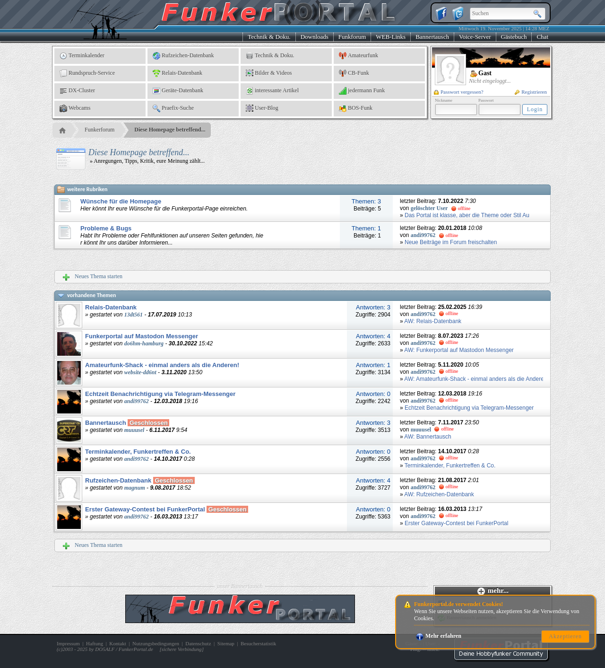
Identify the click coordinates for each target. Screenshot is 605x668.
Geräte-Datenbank (178, 91)
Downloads (314, 36)
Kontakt (117, 643)
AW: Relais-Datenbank (432, 321)
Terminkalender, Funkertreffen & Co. (138, 451)
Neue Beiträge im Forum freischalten (451, 242)
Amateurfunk (358, 56)
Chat (542, 36)
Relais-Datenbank (177, 73)
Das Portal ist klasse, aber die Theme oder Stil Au (467, 215)
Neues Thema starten (92, 277)
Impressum (68, 643)
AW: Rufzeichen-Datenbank (439, 494)
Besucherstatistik (258, 643)
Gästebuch (514, 36)
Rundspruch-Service (87, 73)
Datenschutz (198, 643)
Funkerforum (99, 129)
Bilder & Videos (269, 73)
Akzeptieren (565, 636)
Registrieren (531, 92)
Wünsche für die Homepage (120, 201)
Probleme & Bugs (105, 228)
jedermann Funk (362, 91)
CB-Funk (354, 73)
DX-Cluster (77, 91)
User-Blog (262, 108)
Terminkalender (82, 56)
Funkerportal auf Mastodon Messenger (141, 336)
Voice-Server (475, 36)
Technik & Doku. (269, 36)
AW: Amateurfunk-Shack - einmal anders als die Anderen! (476, 379)
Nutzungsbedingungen (155, 643)
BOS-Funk (355, 108)
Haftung (94, 643)
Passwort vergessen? (459, 92)
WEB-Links (391, 36)
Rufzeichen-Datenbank (183, 56)
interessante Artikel (272, 91)
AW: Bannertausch (427, 436)
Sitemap (225, 643)
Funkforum (352, 36)
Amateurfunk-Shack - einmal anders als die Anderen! (162, 365)
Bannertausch (432, 36)
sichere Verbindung (182, 649)
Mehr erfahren (438, 636)
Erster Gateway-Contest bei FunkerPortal (145, 509)
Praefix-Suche (173, 108)
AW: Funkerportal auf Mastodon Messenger (458, 350)
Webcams (75, 108)
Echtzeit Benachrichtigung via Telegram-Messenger (160, 393)
